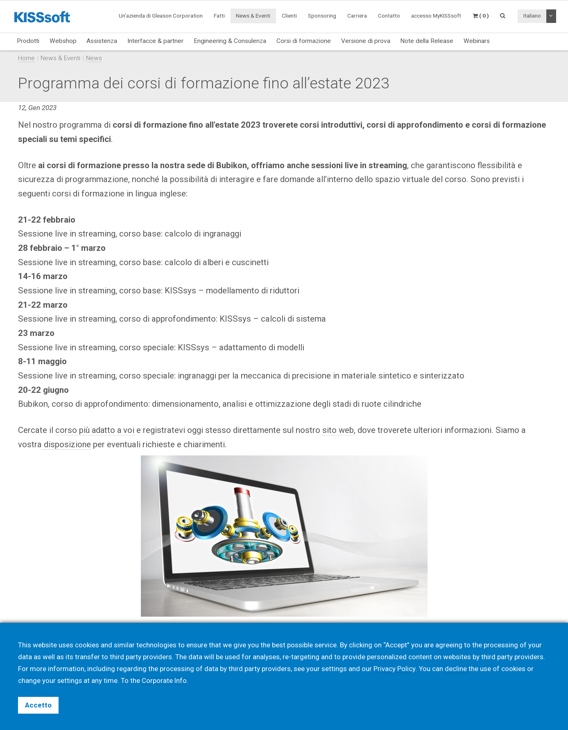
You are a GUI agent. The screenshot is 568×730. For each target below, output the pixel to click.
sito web (339, 430)
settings (70, 680)
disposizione (66, 444)
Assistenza (101, 41)
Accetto (38, 705)
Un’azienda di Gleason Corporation (161, 15)
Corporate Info (165, 680)
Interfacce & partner (155, 41)
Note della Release (426, 41)
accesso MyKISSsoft (436, 15)
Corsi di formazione (303, 41)
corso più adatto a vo (94, 430)
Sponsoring (322, 15)
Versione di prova (365, 41)
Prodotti (28, 41)
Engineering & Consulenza (230, 41)
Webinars (477, 41)
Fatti (219, 15)
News (94, 58)
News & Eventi (253, 15)
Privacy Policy (394, 669)
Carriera (357, 15)
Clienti (289, 15)
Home (26, 58)
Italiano (532, 15)
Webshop (63, 41)
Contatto (389, 15)
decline (455, 669)
